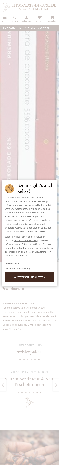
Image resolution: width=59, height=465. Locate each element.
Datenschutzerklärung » (18, 268)
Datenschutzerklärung (26, 240)
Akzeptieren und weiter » (29, 277)
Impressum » (12, 263)
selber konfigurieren (16, 236)
